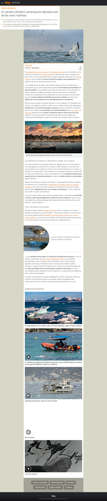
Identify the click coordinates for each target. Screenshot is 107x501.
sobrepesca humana (58, 72)
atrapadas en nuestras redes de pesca (56, 215)
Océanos (69, 487)
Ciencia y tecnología (40, 483)
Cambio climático (55, 487)
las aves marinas (47, 74)
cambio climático (50, 210)
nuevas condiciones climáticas (17, 24)
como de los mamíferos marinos (53, 259)
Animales (71, 483)
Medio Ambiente (57, 483)
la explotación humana (39, 24)
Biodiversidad (40, 487)
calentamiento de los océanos (37, 72)
